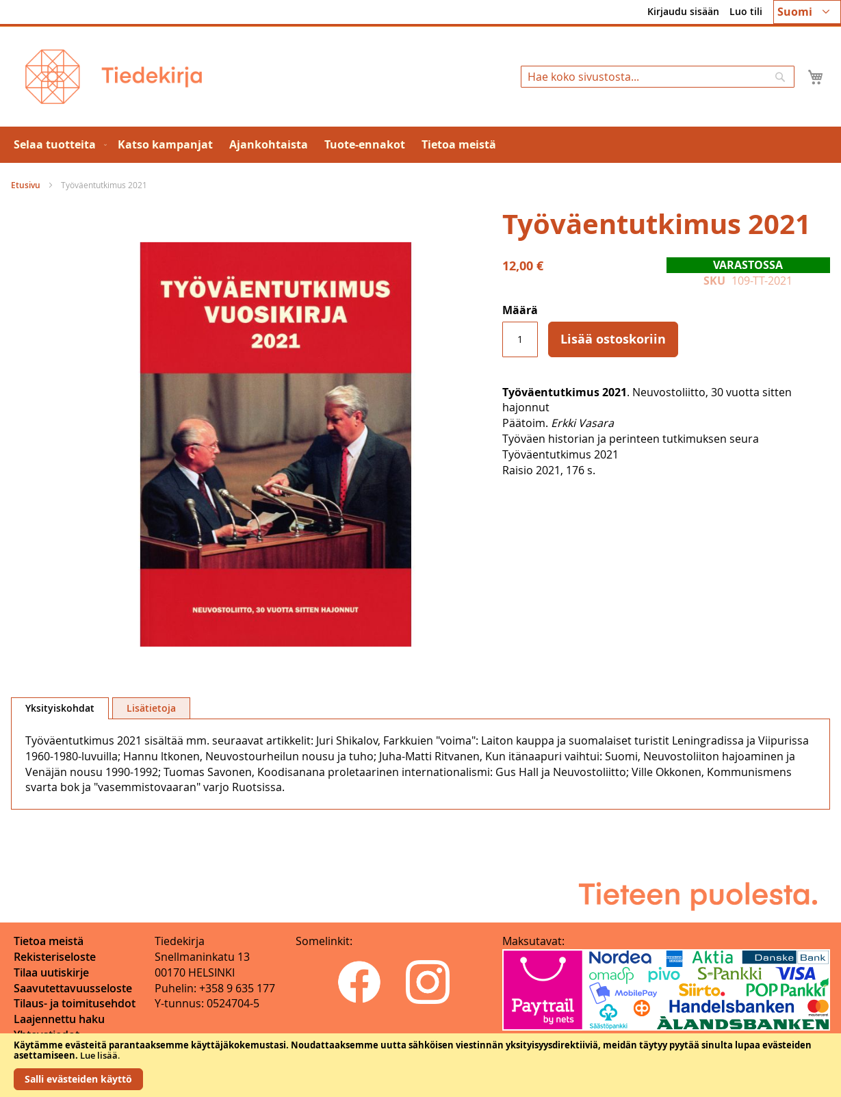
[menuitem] (57, 145)
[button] (807, 12)
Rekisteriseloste (55, 956)
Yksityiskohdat (59, 707)
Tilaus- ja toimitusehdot (74, 1003)
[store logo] (113, 76)
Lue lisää (99, 1055)
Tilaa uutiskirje (51, 972)
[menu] (420, 145)
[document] (420, 1065)
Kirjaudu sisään (683, 11)
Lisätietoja (151, 707)
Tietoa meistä (48, 940)
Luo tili (745, 11)
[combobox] (657, 77)
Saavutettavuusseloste (73, 988)
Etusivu (25, 185)
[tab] (60, 708)
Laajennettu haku (59, 1019)
